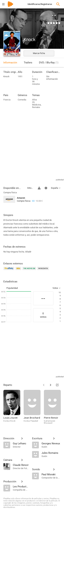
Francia (6, 99)
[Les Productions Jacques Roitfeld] (21, 486)
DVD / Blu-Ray (48, 62)
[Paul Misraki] (51, 474)
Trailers (28, 62)
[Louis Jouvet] (13, 408)
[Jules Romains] (51, 452)
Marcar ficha (39, 53)
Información (10, 62)
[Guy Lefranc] (21, 443)
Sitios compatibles (30, 188)
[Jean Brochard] (34, 408)
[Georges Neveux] (51, 443)
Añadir (28, 251)
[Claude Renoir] (21, 465)
